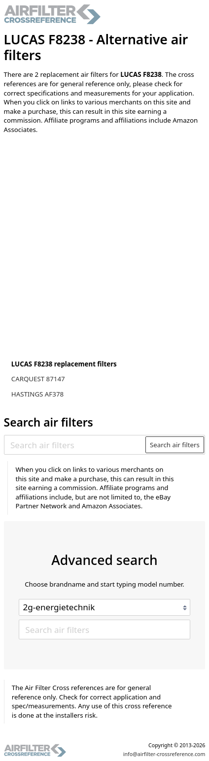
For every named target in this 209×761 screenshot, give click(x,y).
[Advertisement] (104, 249)
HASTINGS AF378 (37, 394)
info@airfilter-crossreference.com (164, 754)
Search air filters (175, 444)
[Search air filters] (75, 444)
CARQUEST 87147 (38, 378)
